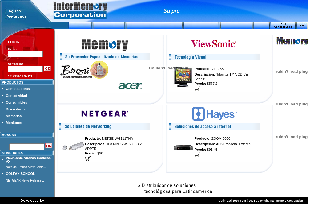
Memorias (14, 116)
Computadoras (18, 89)
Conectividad (16, 95)
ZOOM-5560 (220, 138)
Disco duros (16, 109)
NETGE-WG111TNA (117, 138)
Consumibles (16, 102)
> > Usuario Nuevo (20, 75)
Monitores (14, 123)
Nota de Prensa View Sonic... (26, 167)
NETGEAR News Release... (25, 180)
